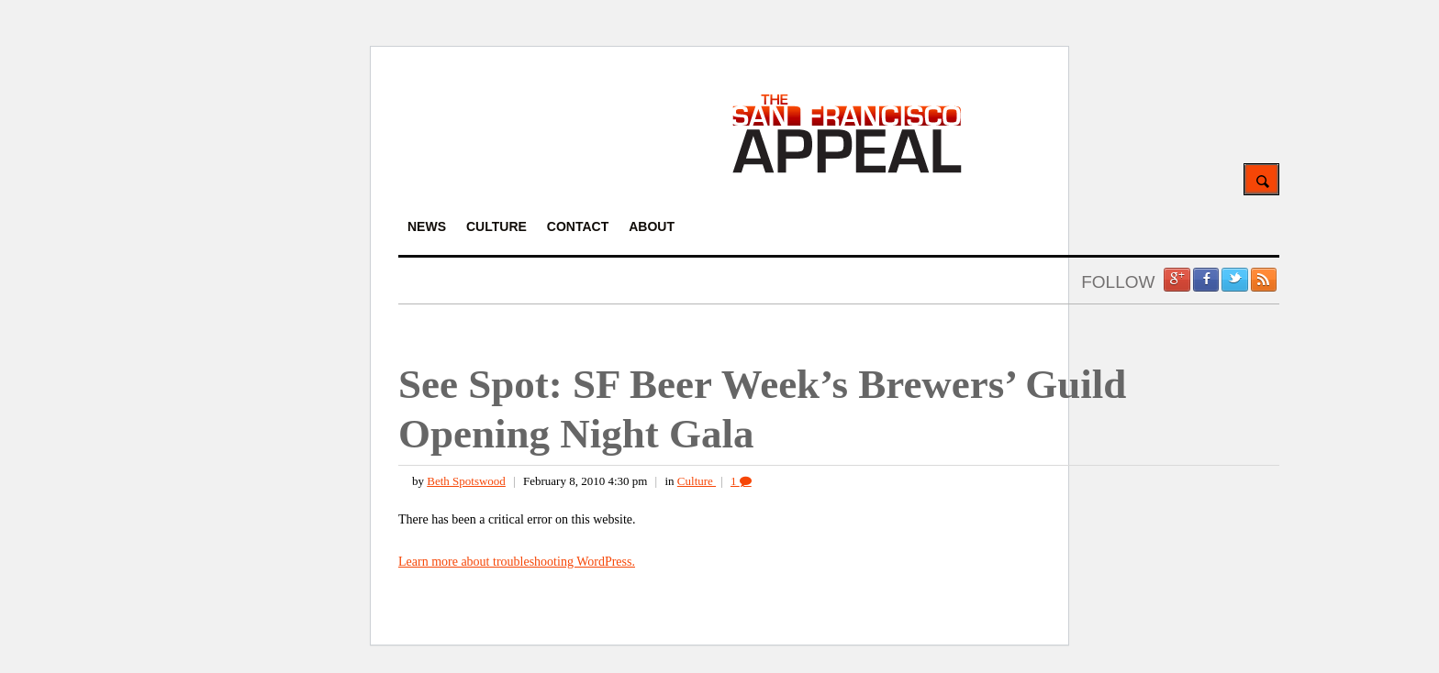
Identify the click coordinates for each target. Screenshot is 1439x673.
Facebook (1206, 280)
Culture (696, 481)
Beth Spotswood (466, 481)
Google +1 (1176, 280)
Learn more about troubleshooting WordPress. (516, 561)
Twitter (1234, 280)
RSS (1264, 280)
